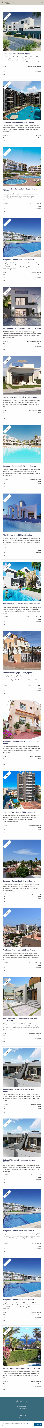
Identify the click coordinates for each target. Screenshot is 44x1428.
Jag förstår (38, 1424)
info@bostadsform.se (22, 1417)
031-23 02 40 (22, 1415)
